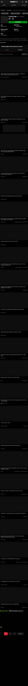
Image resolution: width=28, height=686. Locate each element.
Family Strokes (4, 199)
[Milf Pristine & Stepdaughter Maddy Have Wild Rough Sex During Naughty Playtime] (14, 141)
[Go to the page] (20, 633)
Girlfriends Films (4, 426)
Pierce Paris (24, 358)
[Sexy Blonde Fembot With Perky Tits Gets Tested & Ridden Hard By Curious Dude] (14, 527)
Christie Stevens (24, 471)
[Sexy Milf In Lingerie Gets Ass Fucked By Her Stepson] (14, 504)
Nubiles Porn (3, 312)
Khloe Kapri (25, 222)
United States (19, 26)
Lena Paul (25, 426)
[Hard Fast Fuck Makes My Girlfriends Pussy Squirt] (14, 300)
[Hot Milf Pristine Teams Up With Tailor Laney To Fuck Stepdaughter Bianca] (14, 255)
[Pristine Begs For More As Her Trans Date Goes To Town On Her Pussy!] (14, 391)
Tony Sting (25, 516)
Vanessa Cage (4, 13)
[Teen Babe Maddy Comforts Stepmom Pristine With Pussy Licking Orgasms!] (14, 164)
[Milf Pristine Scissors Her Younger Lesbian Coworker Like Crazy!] (14, 87)
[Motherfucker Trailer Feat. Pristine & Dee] (14, 368)
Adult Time (3, 99)
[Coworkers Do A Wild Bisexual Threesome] (14, 550)
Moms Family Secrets (5, 77)
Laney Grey (25, 267)
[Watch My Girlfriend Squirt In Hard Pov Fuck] (14, 323)
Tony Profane (24, 448)
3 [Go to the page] (14, 633)
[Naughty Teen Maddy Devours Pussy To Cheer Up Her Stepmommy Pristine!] (14, 277)
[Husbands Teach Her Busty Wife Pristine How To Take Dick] (14, 345)
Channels (20, 49)
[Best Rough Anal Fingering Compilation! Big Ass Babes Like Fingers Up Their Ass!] (14, 209)
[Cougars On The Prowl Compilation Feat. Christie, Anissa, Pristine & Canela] (14, 459)
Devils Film (3, 358)
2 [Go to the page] (10, 633)
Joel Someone (24, 562)
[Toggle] (26, 2)
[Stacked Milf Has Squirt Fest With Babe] (14, 595)
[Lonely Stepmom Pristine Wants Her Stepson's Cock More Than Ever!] (14, 110)
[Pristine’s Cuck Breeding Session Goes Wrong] (14, 187)
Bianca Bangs (18, 267)
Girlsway (2, 154)
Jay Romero (24, 122)
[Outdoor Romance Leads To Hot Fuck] (14, 232)
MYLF (2, 380)
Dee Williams (24, 380)
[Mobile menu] (2, 2)
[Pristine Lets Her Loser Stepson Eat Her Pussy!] (14, 481)
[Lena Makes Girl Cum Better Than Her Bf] (14, 572)
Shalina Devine (18, 222)
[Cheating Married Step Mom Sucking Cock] (14, 436)
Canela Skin (16, 471)
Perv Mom (3, 448)
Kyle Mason (25, 539)
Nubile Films (3, 244)
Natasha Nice (24, 77)
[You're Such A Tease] (14, 413)
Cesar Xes (18, 562)
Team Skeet (3, 539)
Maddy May (25, 154)
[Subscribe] (18, 22)
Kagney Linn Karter (15, 13)
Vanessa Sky (24, 607)
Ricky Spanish (24, 494)
